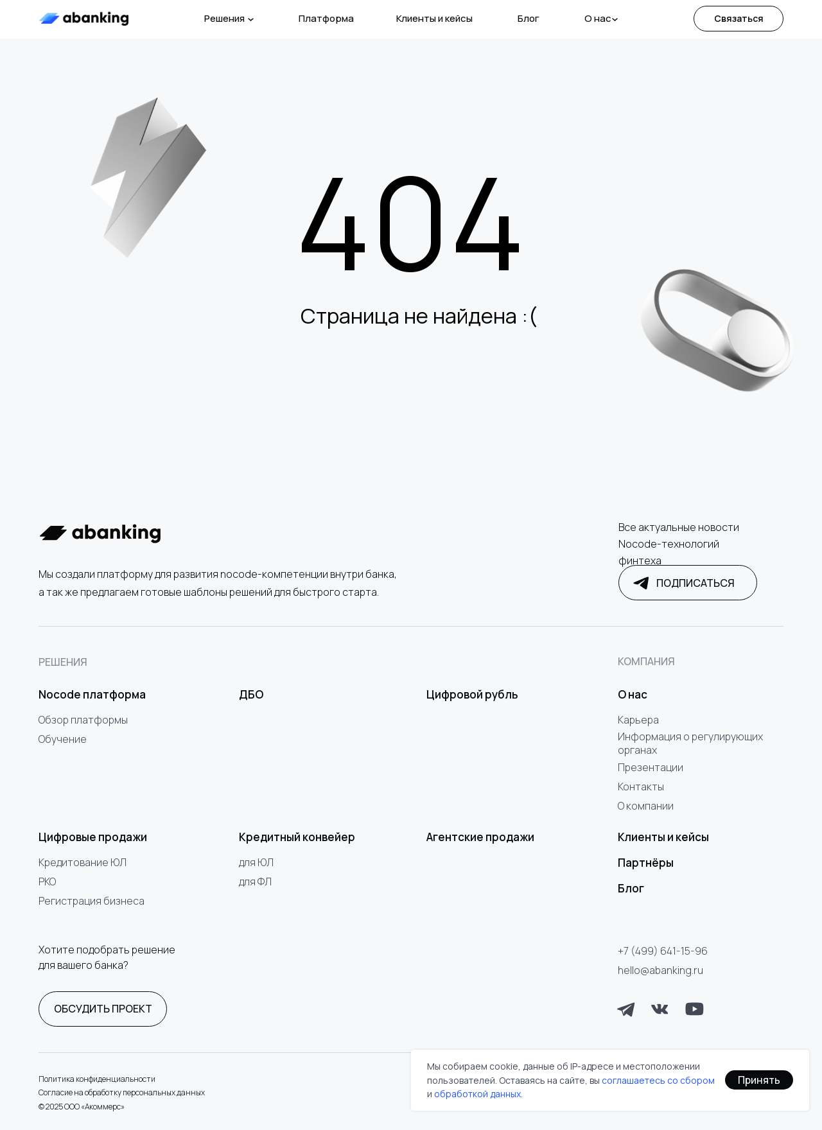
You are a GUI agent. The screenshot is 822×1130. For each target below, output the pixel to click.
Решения (224, 18)
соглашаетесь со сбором (658, 1080)
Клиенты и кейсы (434, 18)
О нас (597, 18)
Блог (528, 18)
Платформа (326, 18)
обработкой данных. (478, 1094)
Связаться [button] (739, 18)
